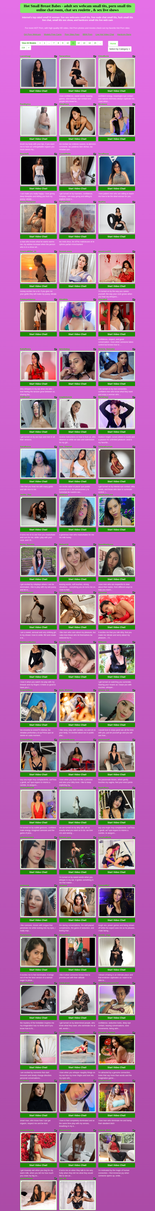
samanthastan (26, 1112)
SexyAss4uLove (105, 469)
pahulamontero (27, 791)
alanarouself (104, 700)
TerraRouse (103, 148)
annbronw (24, 837)
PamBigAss (25, 101)
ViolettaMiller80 (27, 745)
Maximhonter (65, 1067)
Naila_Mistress (66, 653)
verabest (63, 837)
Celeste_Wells (104, 1067)
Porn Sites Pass (72, 34)
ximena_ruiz (103, 653)
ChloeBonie (103, 56)
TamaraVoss (64, 56)
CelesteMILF (104, 837)
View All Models (29, 43)
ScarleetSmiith (65, 561)
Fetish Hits (74, 1204)
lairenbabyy (64, 332)
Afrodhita (63, 285)
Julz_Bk (62, 1112)
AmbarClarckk (65, 745)
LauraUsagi (25, 56)
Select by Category (119, 49)
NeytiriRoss (103, 745)
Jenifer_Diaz (25, 469)
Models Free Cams (53, 34)
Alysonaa (102, 561)
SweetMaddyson (105, 516)
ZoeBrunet (25, 377)
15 (95, 43)
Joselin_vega (104, 883)
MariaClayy (103, 377)
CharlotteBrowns (67, 700)
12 (79, 43)
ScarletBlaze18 (27, 929)
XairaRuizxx (25, 424)
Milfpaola (102, 608)
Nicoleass (102, 101)
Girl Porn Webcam (32, 34)
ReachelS (24, 148)
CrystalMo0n (65, 148)
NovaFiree (24, 975)
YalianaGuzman (105, 424)
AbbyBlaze (64, 101)
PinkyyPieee (64, 193)
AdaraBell (102, 285)
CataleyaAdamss (27, 285)
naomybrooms (105, 1021)
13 (84, 43)
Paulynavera (25, 883)
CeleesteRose (26, 700)
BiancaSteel (64, 883)
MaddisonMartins (28, 608)
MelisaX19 (63, 516)
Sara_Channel (65, 424)
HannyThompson (28, 193)
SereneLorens (65, 240)
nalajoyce (63, 469)
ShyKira (102, 193)
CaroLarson (64, 929)
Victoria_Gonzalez (106, 332)
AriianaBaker (65, 1021)
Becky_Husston (27, 516)
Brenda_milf (64, 608)
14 (90, 43)
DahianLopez (65, 791)
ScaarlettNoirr (26, 653)
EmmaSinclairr (27, 561)
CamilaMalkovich (67, 975)
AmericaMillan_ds (28, 240)
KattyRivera (25, 332)
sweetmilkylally (27, 1067)
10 (68, 43)
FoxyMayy (24, 1021)
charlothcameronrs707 (108, 929)
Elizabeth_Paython (106, 975)
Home (113, 43)
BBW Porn (87, 34)
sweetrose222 (104, 240)
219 (23, 48)
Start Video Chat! (38, 88)
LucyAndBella (104, 791)
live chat (113, 1180)
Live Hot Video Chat (105, 34)
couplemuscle (65, 377)
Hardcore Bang (124, 34)
